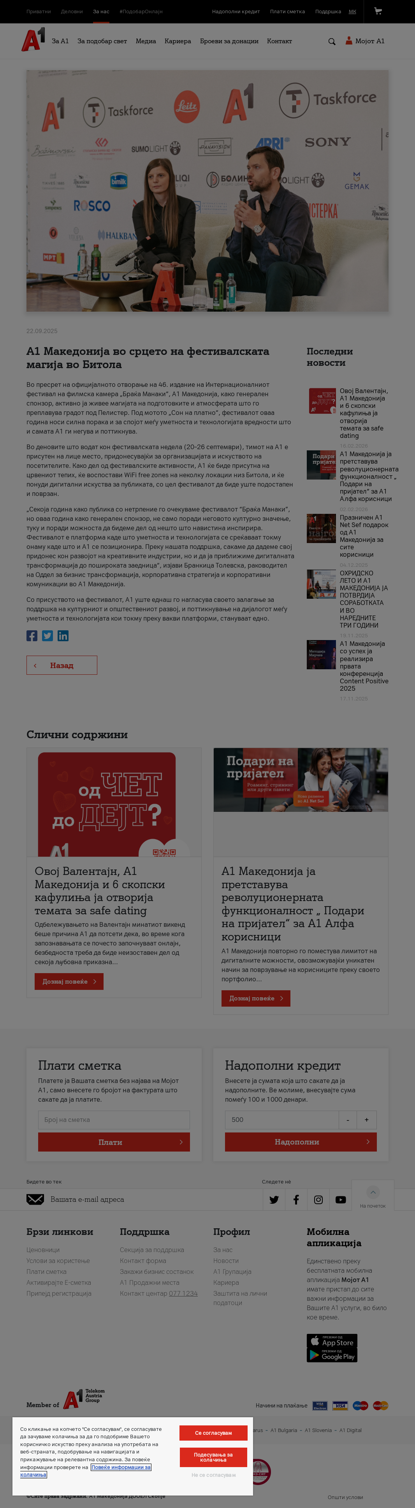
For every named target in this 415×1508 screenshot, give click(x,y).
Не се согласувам (214, 1475)
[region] (132, 1456)
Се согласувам (213, 1433)
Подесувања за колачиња (213, 1457)
